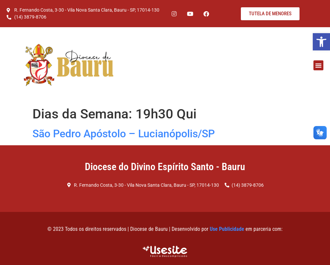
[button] (321, 41)
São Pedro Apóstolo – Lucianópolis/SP (123, 133)
